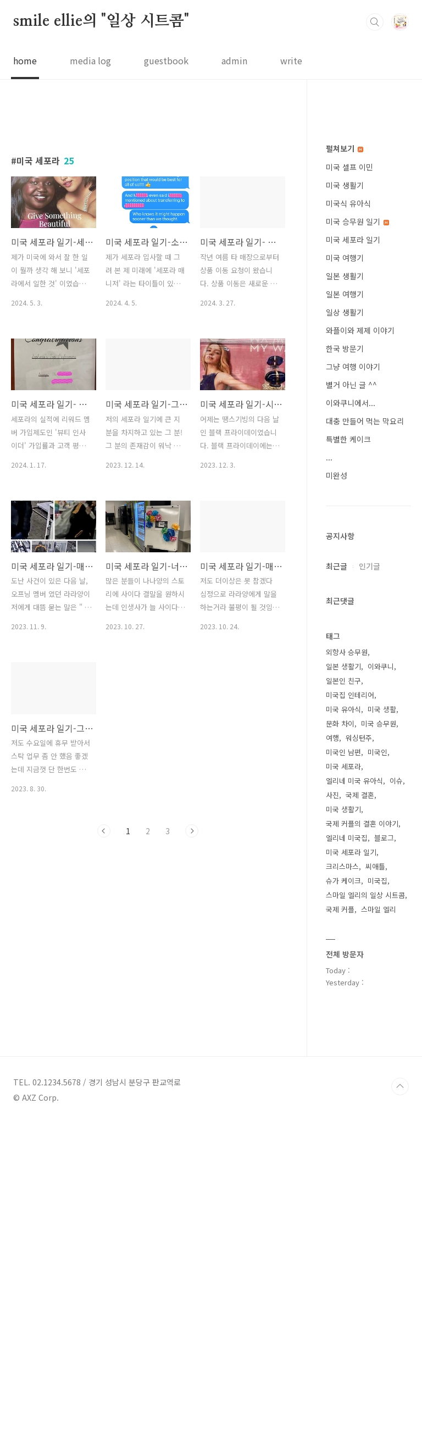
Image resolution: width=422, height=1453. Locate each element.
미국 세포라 (343, 1096)
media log (90, 60)
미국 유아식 (343, 1039)
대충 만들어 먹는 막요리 (365, 750)
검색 (375, 22)
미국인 (377, 1082)
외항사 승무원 (347, 982)
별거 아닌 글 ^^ (351, 714)
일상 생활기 (345, 641)
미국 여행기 (345, 587)
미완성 (336, 805)
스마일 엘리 (378, 1239)
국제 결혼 (360, 1124)
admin (234, 60)
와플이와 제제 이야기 (360, 660)
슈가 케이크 (343, 1210)
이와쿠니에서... (350, 732)
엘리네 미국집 (347, 1167)
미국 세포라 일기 (353, 569)
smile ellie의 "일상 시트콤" (101, 21)
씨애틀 (375, 1196)
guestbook (166, 60)
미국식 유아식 (348, 533)
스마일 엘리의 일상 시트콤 (365, 1224)
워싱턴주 (359, 1067)
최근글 (336, 895)
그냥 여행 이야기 (353, 696)
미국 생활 (382, 1039)
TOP (400, 1416)
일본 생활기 (345, 605)
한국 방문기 (345, 678)
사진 (332, 1124)
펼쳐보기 (344, 478)
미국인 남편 (343, 1082)
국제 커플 (340, 1239)
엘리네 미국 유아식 (354, 1110)
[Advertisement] (148, 213)
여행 (332, 1067)
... (329, 786)
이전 (103, 984)
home (25, 60)
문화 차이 (340, 1053)
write (291, 60)
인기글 (369, 895)
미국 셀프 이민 (349, 496)
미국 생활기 (345, 514)
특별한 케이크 (348, 768)
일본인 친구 (343, 1010)
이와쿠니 (381, 996)
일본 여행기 (345, 623)
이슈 (396, 1110)
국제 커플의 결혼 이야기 (362, 1153)
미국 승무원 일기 (357, 551)
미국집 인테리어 (350, 1024)
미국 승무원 (378, 1053)
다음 (191, 984)
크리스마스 (342, 1196)
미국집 (377, 1210)
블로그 (384, 1167)
